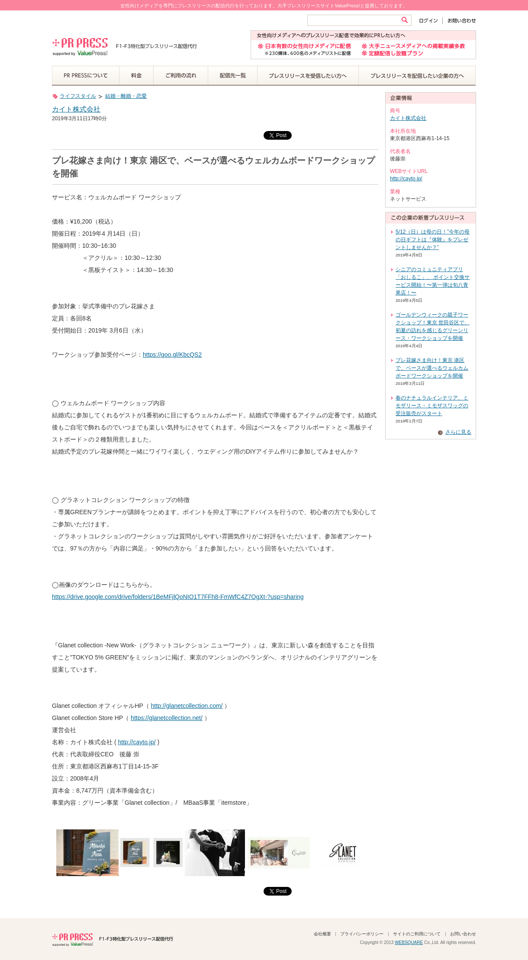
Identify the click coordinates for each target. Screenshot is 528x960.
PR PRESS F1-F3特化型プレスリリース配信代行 (112, 939)
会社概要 (322, 933)
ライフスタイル (78, 96)
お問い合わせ (459, 20)
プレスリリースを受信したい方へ (308, 76)
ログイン (430, 20)
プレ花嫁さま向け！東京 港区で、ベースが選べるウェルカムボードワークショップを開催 (432, 368)
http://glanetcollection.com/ (187, 705)
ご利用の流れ (181, 76)
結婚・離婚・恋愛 (126, 96)
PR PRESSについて (85, 76)
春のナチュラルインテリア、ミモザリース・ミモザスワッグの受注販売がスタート (432, 405)
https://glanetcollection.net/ (167, 717)
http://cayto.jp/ (136, 742)
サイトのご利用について (417, 933)
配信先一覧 (233, 76)
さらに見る (458, 432)
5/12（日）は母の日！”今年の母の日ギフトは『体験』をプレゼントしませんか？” (433, 239)
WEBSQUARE (409, 942)
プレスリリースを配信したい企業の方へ (417, 76)
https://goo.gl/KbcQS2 (172, 354)
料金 (136, 76)
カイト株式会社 (76, 109)
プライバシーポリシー (361, 933)
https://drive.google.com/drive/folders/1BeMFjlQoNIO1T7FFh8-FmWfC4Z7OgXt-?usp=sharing (178, 596)
